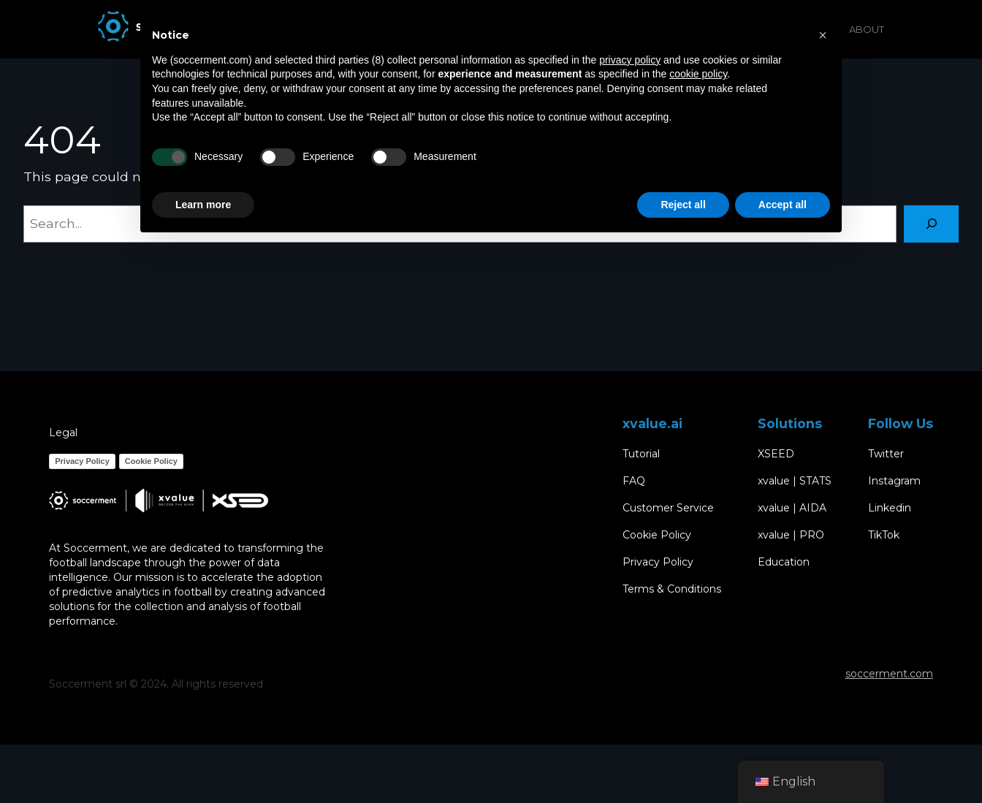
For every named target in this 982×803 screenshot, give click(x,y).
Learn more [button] (203, 204)
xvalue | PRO (791, 535)
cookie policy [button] (698, 74)
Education (784, 562)
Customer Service (668, 508)
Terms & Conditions (672, 589)
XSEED (776, 454)
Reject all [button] (683, 204)
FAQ (634, 481)
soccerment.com (889, 673)
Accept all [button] (782, 204)
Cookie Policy (151, 461)
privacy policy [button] (630, 60)
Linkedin (889, 508)
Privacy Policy (82, 461)
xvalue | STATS (794, 481)
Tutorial (641, 454)
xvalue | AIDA (792, 508)
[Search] (931, 224)
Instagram (894, 481)
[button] (822, 35)
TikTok (883, 535)
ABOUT (866, 29)
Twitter (886, 454)
